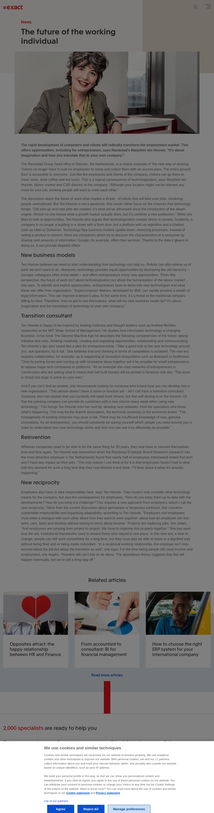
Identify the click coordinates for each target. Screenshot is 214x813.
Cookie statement (78, 810)
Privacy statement (108, 810)
